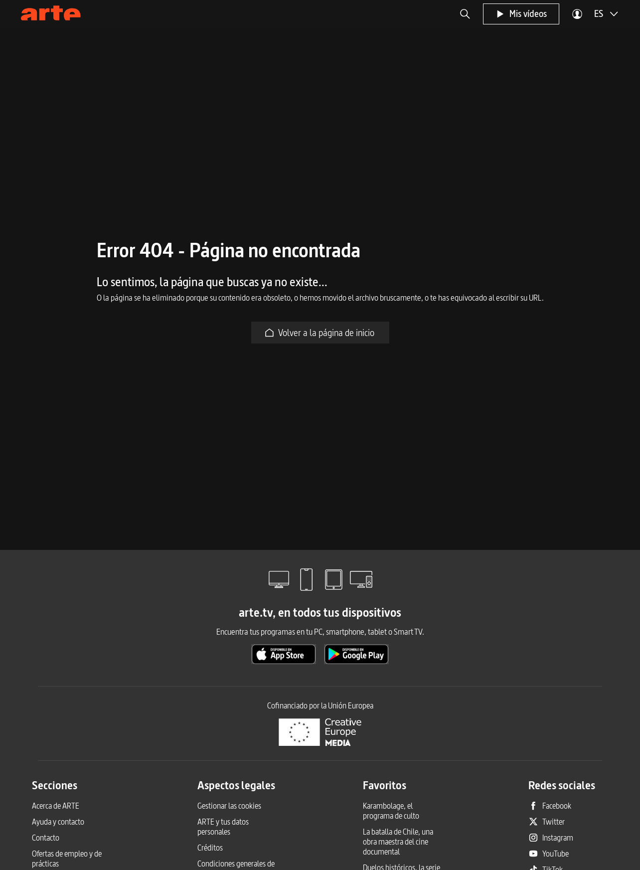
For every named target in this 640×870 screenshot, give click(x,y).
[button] (465, 14)
